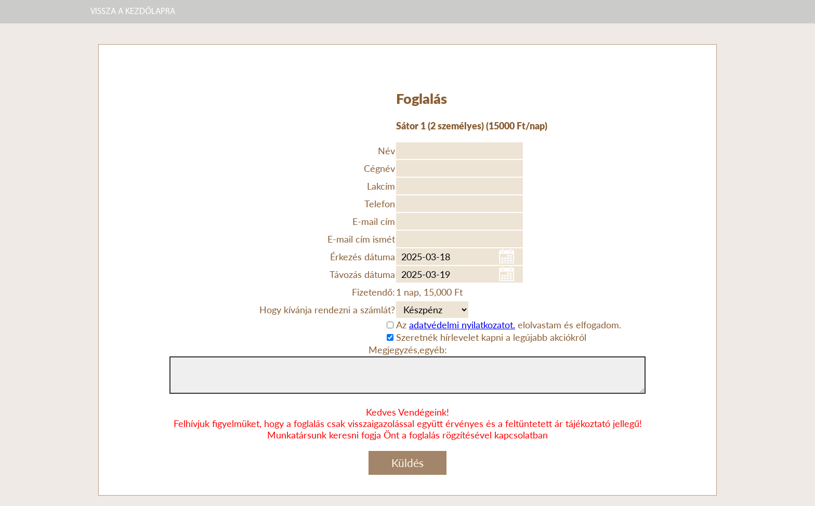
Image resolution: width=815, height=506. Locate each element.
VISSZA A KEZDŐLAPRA (132, 11)
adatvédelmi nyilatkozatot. (462, 324)
